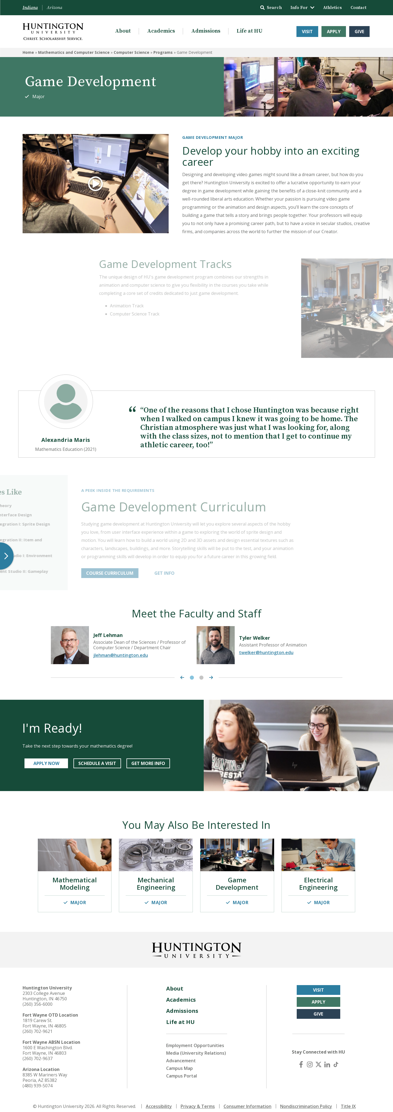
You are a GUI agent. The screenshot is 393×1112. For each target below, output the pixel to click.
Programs (163, 52)
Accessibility (159, 1101)
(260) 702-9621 (37, 1026)
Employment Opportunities (195, 1040)
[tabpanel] (124, 644)
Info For (302, 7)
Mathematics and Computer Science (74, 52)
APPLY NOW (46, 762)
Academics (161, 31)
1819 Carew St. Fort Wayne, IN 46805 (44, 1017)
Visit (307, 32)
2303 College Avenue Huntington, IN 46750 (45, 990)
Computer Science (131, 52)
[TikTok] (336, 1058)
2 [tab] (201, 676)
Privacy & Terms (198, 1101)
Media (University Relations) (196, 1047)
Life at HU (249, 31)
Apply (334, 32)
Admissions (205, 31)
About (123, 31)
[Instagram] (310, 1058)
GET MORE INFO (148, 762)
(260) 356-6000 (37, 998)
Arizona (54, 7)
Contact (358, 7)
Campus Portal (181, 1070)
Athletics (332, 7)
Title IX (348, 1101)
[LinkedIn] (327, 1058)
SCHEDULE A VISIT (97, 762)
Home (28, 52)
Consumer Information (247, 1101)
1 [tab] (192, 676)
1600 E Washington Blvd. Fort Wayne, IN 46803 (48, 1044)
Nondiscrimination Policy (306, 1101)
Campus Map (179, 1063)
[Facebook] (301, 1058)
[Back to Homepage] (196, 943)
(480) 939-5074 (37, 1080)
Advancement (181, 1055)
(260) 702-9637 (37, 1053)
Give (359, 32)
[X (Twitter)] (318, 1058)
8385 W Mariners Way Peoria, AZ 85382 (45, 1071)
